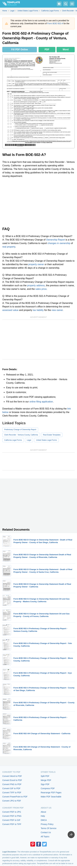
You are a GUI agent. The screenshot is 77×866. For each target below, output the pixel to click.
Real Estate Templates (51, 435)
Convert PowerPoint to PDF (14, 796)
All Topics (45, 836)
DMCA (44, 820)
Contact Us (46, 832)
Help (43, 816)
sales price (40, 289)
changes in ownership (59, 243)
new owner (57, 310)
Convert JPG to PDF (11, 801)
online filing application (41, 401)
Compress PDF (48, 788)
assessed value (10, 310)
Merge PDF (46, 780)
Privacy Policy (47, 824)
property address (36, 285)
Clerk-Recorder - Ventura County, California (21, 435)
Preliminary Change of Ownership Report (20, 430)
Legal (29, 440)
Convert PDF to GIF (11, 820)
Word (66, 49)
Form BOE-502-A (55, 23)
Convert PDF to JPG (11, 812)
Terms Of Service (48, 828)
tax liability (38, 310)
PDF (47, 49)
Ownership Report (55, 239)
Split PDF (45, 776)
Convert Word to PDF (12, 776)
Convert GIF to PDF (11, 788)
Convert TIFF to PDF (11, 792)
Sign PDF (45, 784)
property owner (36, 264)
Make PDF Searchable (51, 796)
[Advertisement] (38, 201)
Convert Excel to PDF (12, 780)
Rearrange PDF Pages (51, 792)
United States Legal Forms (46, 440)
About (43, 812)
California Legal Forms (13, 440)
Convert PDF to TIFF (11, 824)
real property (8, 247)
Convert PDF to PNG (11, 816)
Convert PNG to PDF (11, 784)
